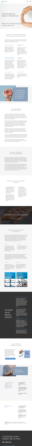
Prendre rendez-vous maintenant (16, 218)
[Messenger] (10, 442)
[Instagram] (5, 442)
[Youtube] (7, 442)
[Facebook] (3, 442)
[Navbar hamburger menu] (30, 1)
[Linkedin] (9, 442)
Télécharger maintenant (10, 358)
